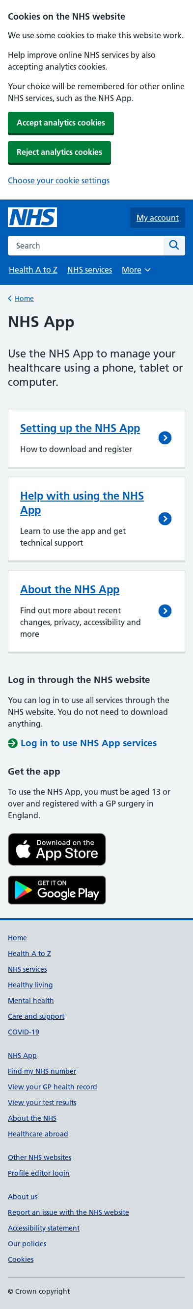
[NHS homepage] (32, 217)
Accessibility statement (44, 1228)
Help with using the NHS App (82, 503)
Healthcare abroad (38, 1134)
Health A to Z (33, 270)
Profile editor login (39, 1173)
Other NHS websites (39, 1157)
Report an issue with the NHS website (68, 1212)
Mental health (31, 1000)
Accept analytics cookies (61, 122)
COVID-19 (23, 1032)
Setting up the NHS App (80, 428)
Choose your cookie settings (59, 180)
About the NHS (32, 1118)
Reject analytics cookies (59, 152)
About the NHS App (69, 589)
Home (24, 298)
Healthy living (30, 985)
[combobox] (86, 245)
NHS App (22, 1055)
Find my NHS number (42, 1071)
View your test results (42, 1102)
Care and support (36, 1016)
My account (158, 218)
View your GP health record (52, 1086)
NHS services (89, 270)
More (136, 273)
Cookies (20, 1259)
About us (22, 1196)
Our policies (27, 1243)
